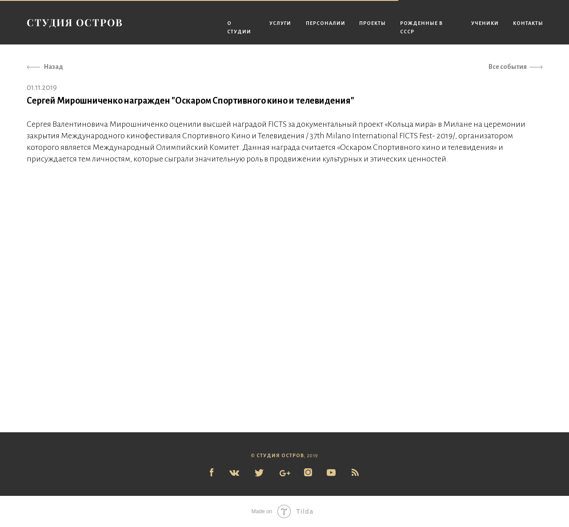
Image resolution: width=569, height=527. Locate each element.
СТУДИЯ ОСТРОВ (75, 22)
